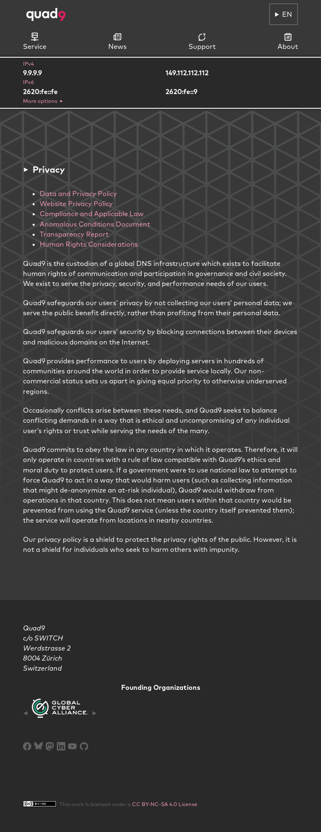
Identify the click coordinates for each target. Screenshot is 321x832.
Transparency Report (74, 234)
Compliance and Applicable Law (92, 213)
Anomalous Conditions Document (95, 224)
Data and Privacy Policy (78, 193)
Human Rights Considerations (89, 244)
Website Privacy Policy (76, 203)
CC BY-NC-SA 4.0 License (164, 804)
